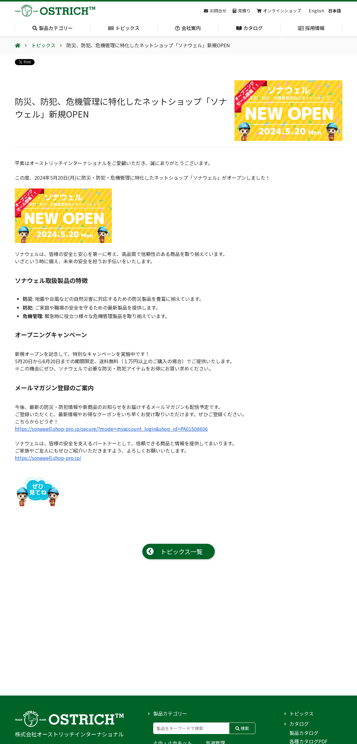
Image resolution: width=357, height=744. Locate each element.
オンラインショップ (279, 11)
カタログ (299, 723)
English (316, 10)
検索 (242, 728)
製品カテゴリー (170, 713)
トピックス (301, 713)
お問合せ (215, 11)
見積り (242, 11)
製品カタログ (303, 732)
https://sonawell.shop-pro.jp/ (48, 457)
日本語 (334, 10)
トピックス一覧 (181, 551)
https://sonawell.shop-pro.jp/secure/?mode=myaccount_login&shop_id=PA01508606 (111, 428)
